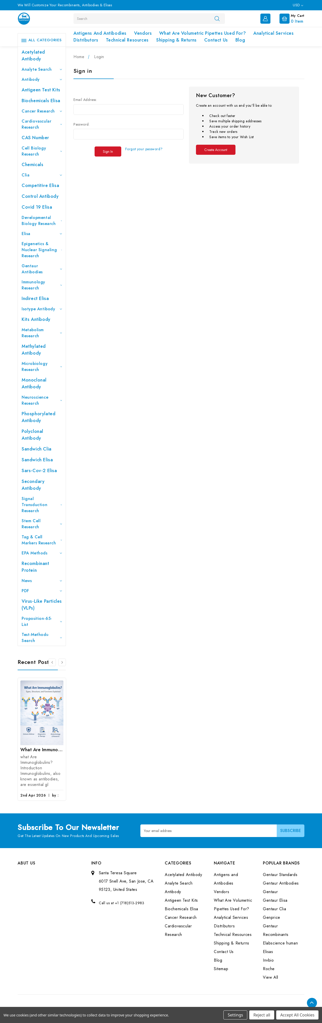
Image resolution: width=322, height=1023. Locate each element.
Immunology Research (42, 285)
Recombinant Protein (35, 567)
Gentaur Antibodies (42, 269)
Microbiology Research (42, 366)
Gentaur (270, 892)
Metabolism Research (42, 333)
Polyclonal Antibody (32, 434)
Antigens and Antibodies (100, 33)
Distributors (85, 40)
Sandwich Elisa (37, 460)
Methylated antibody (34, 349)
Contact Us (216, 40)
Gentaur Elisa (275, 900)
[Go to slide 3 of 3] (52, 662)
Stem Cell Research (42, 524)
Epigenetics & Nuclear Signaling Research (42, 250)
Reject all (261, 1015)
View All (270, 977)
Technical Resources (127, 40)
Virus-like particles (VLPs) (42, 604)
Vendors (143, 33)
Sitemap (221, 969)
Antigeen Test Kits (41, 90)
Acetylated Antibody (33, 55)
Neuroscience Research (42, 400)
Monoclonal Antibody (34, 383)
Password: (81, 124)
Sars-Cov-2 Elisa (39, 470)
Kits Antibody (36, 319)
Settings (235, 1015)
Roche (269, 969)
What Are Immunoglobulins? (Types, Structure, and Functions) (41, 749)
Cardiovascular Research (42, 124)
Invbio (268, 960)
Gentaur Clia (274, 909)
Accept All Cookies (297, 1015)
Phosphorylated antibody (38, 417)
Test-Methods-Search (42, 637)
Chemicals (32, 164)
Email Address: (85, 99)
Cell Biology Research (42, 151)
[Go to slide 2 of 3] (62, 662)
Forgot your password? (144, 148)
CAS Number (35, 137)
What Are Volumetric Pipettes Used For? (202, 33)
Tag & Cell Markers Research (42, 540)
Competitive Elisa (40, 185)
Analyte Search (42, 69)
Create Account (215, 149)
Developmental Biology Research (42, 220)
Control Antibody (40, 196)
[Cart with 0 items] (287, 18)
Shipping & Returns (176, 40)
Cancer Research (42, 111)
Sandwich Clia (37, 449)
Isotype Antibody (42, 309)
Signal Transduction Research (42, 505)
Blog (240, 40)
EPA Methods (42, 553)
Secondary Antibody (33, 484)
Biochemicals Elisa (41, 100)
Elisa (42, 234)
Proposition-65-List (42, 621)
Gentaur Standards (280, 875)
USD (298, 5)
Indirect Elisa (35, 298)
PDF (42, 591)
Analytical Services (273, 33)
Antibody (42, 79)
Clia (42, 175)
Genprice (271, 917)
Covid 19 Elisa (37, 207)
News (42, 581)
